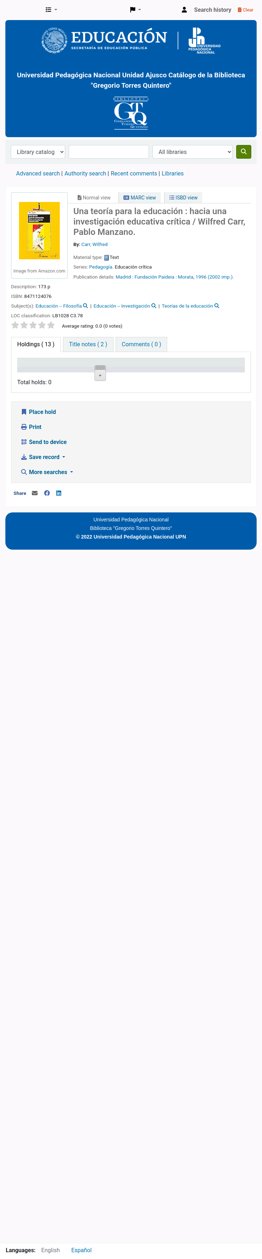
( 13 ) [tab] (35, 344)
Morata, (186, 277)
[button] (51, 10)
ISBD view (183, 198)
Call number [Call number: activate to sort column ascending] (128, 369)
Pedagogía (100, 267)
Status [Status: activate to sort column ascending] (191, 373)
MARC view (139, 198)
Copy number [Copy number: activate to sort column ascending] (161, 369)
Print (31, 1116)
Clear (245, 10)
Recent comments (134, 173)
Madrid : (124, 277)
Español (81, 1250)
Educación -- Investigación (122, 306)
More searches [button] (44, 1161)
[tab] (88, 344)
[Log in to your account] (184, 10)
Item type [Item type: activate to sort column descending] (27, 369)
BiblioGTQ (24, 10)
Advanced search (38, 173)
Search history (213, 9)
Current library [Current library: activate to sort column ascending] (63, 369)
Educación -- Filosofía (58, 306)
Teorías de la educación (187, 306)
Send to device (43, 1131)
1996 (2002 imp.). (214, 277)
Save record (40, 1146)
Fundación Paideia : (156, 277)
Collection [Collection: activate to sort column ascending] (98, 373)
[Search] (243, 152)
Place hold (38, 1101)
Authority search (85, 173)
